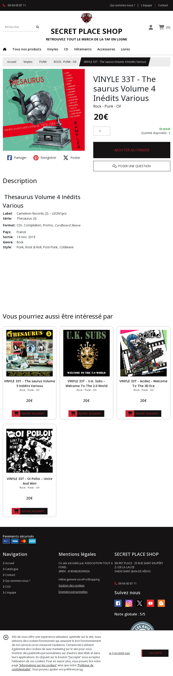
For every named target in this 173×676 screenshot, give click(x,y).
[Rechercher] (37, 27)
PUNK (43, 62)
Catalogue (10, 569)
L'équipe (9, 592)
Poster (71, 157)
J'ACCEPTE (155, 653)
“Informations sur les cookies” (38, 665)
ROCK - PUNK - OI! (65, 62)
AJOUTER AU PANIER (131, 150)
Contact (163, 5)
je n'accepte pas (119, 653)
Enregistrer (44, 157)
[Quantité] (101, 131)
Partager (17, 157)
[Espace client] (150, 27)
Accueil (11, 62)
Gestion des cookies (71, 585)
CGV (7, 587)
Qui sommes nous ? (16, 581)
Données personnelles (73, 592)
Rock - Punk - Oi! (107, 106)
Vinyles (27, 62)
